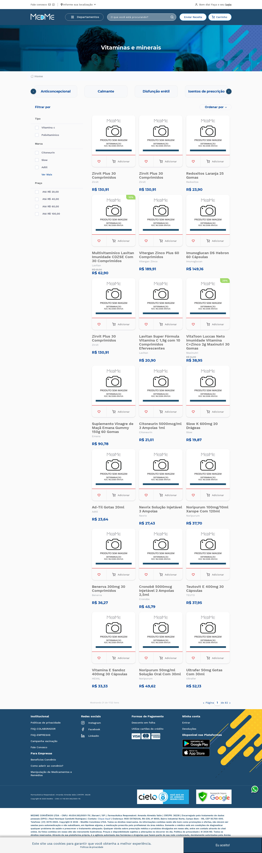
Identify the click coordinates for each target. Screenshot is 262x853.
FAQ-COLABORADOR (43, 728)
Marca (39, 143)
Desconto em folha (143, 722)
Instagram (91, 723)
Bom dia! (213, 4)
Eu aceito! (223, 845)
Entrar (186, 722)
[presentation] (33, 91)
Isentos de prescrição (206, 91)
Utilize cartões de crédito (147, 728)
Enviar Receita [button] (193, 17)
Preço (38, 183)
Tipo (37, 118)
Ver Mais (47, 174)
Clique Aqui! (104, 818)
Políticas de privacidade (46, 722)
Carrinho (219, 17)
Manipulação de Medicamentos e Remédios (51, 773)
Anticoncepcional (56, 91)
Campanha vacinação (44, 741)
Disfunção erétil (156, 91)
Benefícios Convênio (43, 759)
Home (37, 76)
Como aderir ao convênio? (47, 765)
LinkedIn (90, 736)
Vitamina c (45, 128)
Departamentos (85, 17)
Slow (41, 160)
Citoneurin (45, 153)
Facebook (90, 729)
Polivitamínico (47, 135)
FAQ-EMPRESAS (40, 734)
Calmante (106, 91)
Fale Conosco (39, 747)
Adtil (41, 167)
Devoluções (189, 728)
